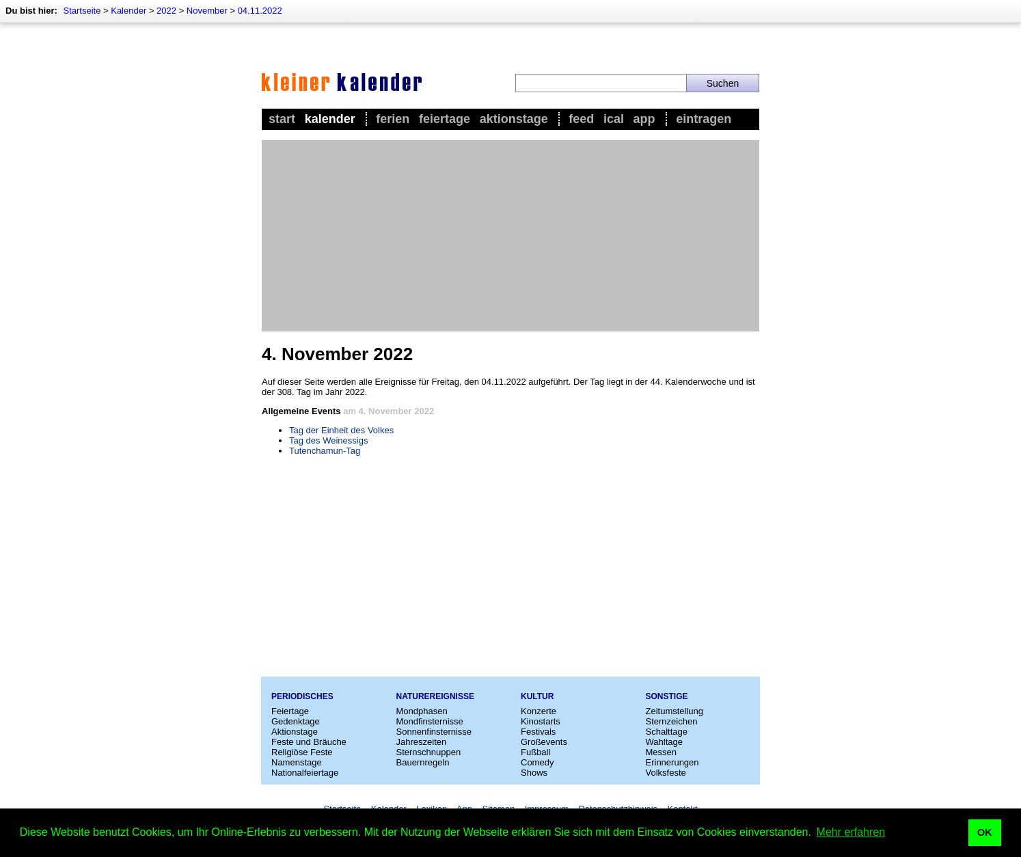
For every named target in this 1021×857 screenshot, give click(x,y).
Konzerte (538, 711)
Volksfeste (666, 772)
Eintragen (703, 119)
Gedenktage (295, 721)
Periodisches (302, 696)
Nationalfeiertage (304, 772)
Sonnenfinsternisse (434, 731)
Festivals (538, 731)
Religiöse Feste (302, 752)
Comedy (537, 762)
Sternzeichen (672, 721)
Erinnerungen (672, 762)
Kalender (128, 10)
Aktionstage (514, 119)
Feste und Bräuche (308, 742)
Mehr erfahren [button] (851, 832)
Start (282, 119)
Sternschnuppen (428, 752)
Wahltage (664, 742)
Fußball (535, 752)
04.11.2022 (260, 10)
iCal (613, 119)
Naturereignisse (435, 696)
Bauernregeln (423, 762)
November (207, 10)
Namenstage (296, 762)
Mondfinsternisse (429, 721)
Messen (661, 752)
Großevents (544, 742)
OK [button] (984, 832)
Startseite (81, 10)
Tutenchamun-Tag (324, 451)
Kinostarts (540, 721)
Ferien (392, 119)
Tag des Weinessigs (328, 440)
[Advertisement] (510, 235)
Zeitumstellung (675, 711)
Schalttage (667, 731)
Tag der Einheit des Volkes (341, 430)
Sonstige (667, 696)
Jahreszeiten (421, 742)
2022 (166, 10)
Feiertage (444, 119)
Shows (534, 772)
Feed (581, 119)
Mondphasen (422, 711)
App (644, 119)
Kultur (537, 696)
